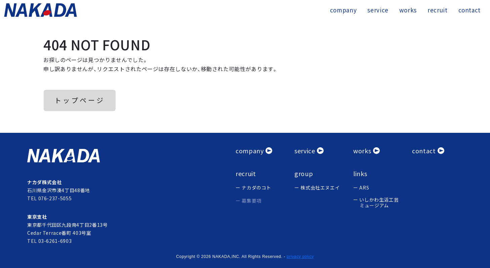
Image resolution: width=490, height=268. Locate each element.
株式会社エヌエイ (320, 188)
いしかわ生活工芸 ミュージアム (379, 202)
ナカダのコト (256, 188)
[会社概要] (254, 150)
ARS (364, 188)
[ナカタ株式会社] (127, 155)
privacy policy (300, 256)
